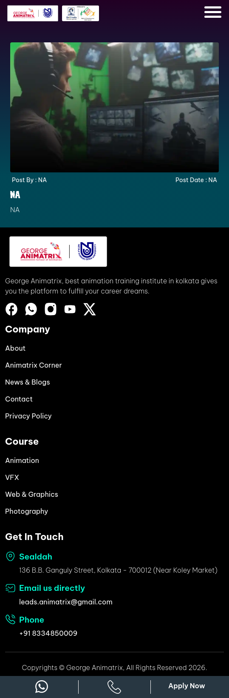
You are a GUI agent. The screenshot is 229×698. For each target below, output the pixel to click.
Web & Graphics (31, 494)
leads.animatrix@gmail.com (66, 602)
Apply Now (186, 685)
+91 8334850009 (48, 633)
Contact (19, 399)
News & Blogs (27, 382)
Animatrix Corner (33, 365)
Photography (26, 511)
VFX (12, 477)
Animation (22, 460)
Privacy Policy (28, 416)
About (15, 348)
